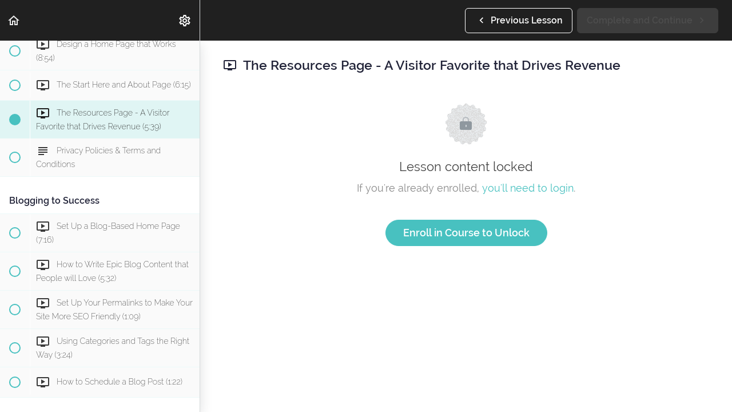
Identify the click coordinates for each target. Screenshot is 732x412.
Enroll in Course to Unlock (466, 233)
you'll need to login (528, 188)
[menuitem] (185, 20)
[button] (14, 20)
